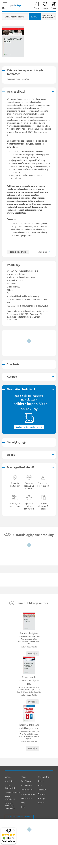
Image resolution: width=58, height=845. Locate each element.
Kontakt (8, 777)
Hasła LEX (42, 790)
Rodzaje (41, 798)
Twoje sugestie (27, 790)
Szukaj (34, 16)
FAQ (23, 803)
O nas (23, 777)
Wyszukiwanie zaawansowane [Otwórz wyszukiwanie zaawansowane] (48, 17)
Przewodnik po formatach (18, 79)
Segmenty (42, 794)
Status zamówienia (10, 787)
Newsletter (9, 781)
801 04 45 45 (12, 320)
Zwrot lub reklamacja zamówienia (10, 805)
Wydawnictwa (43, 777)
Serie (40, 786)
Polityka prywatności (10, 798)
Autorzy (41, 781)
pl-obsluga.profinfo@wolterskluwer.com (23, 317)
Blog (23, 807)
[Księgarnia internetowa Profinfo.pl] (15, 5)
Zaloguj (36, 5)
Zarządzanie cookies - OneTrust (19, 817)
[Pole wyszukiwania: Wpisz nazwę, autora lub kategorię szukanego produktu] (14, 16)
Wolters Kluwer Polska (26, 277)
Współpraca (26, 781)
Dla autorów (26, 786)
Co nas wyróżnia (28, 794)
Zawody (41, 803)
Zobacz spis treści (18, 252)
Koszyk (53, 5)
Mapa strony (26, 798)
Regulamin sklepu (12, 792)
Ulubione (44, 5)
